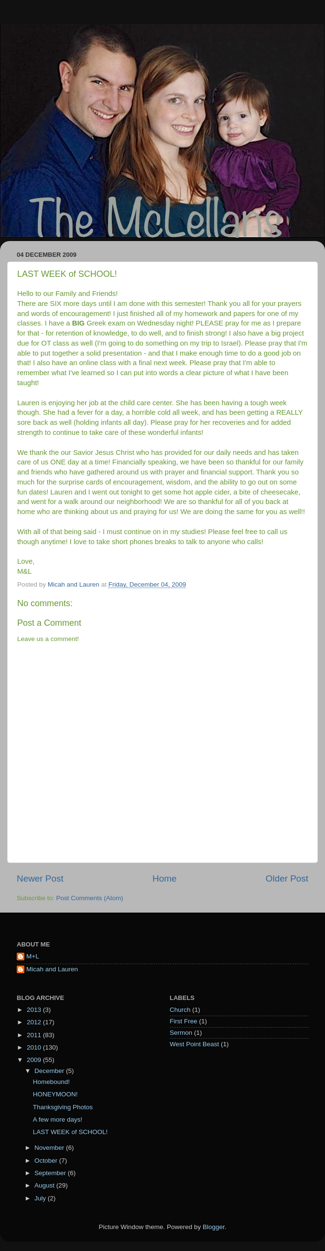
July (41, 1198)
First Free (183, 1021)
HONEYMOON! (55, 1094)
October (46, 1160)
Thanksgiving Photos (63, 1107)
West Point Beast (194, 1044)
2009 (35, 1059)
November (50, 1147)
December (50, 1070)
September (51, 1173)
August (45, 1185)
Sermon (181, 1032)
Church (180, 1009)
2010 (35, 1047)
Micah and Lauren (52, 969)
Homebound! (51, 1081)
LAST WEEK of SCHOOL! (70, 1131)
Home (164, 878)
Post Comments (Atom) (89, 898)
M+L (32, 956)
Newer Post (40, 878)
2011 (35, 1035)
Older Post (287, 878)
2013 (35, 1009)
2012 (35, 1022)
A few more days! (58, 1119)
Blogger (214, 1226)
